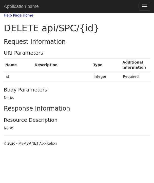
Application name (21, 6)
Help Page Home (18, 15)
